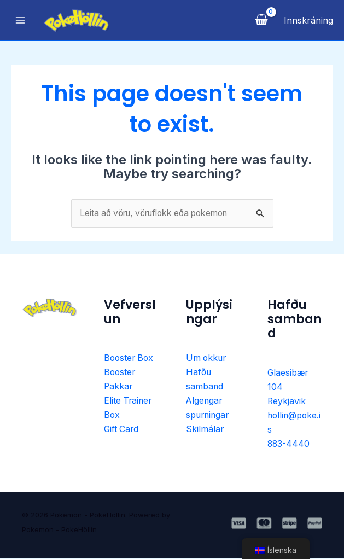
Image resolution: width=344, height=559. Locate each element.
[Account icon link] (308, 20)
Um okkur (207, 358)
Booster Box (130, 358)
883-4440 (289, 445)
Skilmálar (205, 431)
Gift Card (122, 431)
